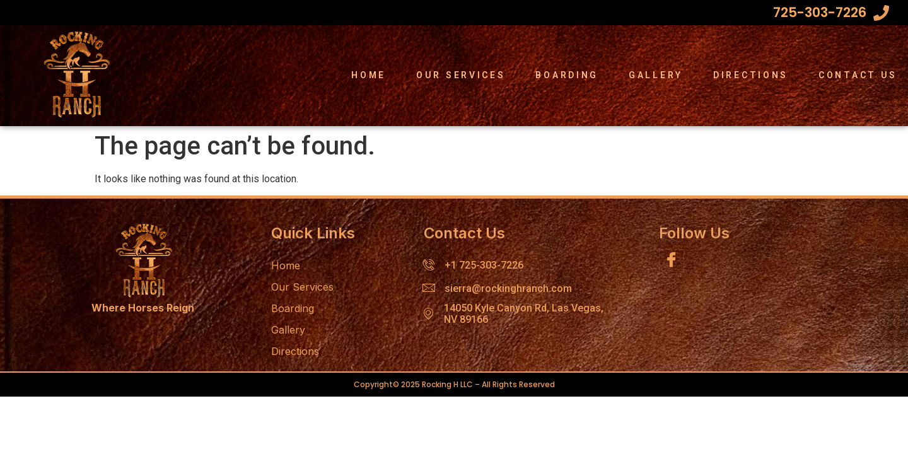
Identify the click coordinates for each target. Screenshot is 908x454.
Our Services (460, 75)
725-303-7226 (819, 12)
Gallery (656, 75)
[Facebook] (671, 261)
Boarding (566, 75)
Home (368, 75)
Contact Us (857, 75)
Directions (750, 75)
